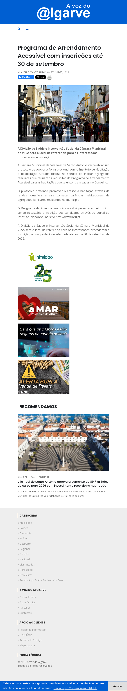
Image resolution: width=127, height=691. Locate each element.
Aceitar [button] (117, 686)
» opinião (23, 554)
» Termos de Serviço (30, 640)
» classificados (26, 564)
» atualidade (25, 522)
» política (23, 528)
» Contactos (25, 612)
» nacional (24, 559)
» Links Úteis (25, 635)
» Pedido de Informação (32, 629)
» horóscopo (25, 569)
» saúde (22, 538)
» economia (24, 533)
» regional (24, 549)
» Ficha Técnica (26, 602)
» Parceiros (24, 607)
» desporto (24, 543)
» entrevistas (25, 575)
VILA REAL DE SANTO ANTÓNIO (33, 477)
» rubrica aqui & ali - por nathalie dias (40, 580)
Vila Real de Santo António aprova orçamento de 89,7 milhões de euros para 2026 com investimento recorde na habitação (63, 484)
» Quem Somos (27, 597)
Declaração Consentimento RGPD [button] (75, 688)
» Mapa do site (26, 645)
